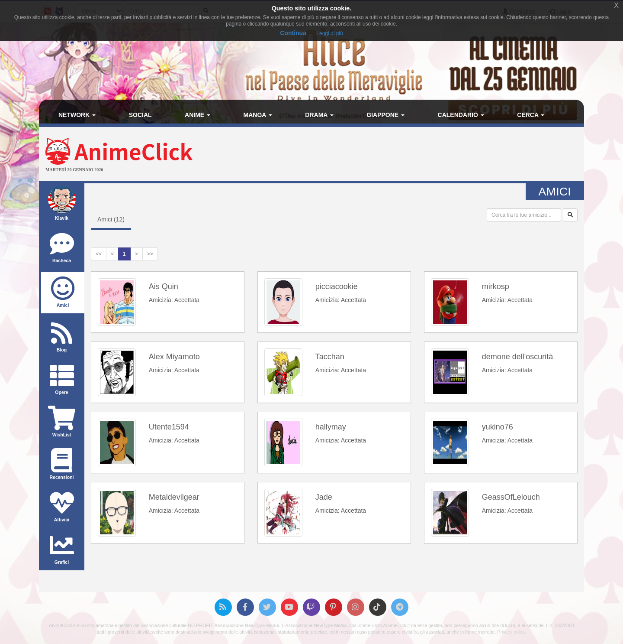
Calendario (461, 114)
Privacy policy (511, 631)
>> (150, 254)
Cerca (530, 114)
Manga (258, 114)
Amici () (111, 219)
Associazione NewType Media (246, 625)
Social (140, 114)
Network (77, 114)
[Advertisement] (402, 155)
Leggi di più (329, 33)
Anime (197, 114)
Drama (319, 114)
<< (99, 254)
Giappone (385, 114)
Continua (293, 32)
